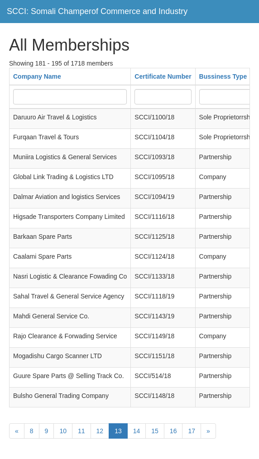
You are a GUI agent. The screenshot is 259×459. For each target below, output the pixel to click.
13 (118, 431)
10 (63, 431)
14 (136, 431)
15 (154, 431)
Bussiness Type (223, 76)
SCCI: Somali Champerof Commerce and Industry (97, 11)
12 (100, 431)
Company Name (37, 76)
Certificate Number (162, 76)
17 (191, 431)
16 (173, 431)
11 (81, 431)
